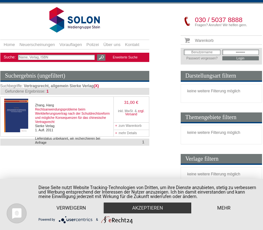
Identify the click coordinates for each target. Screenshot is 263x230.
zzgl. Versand (134, 112)
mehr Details (126, 133)
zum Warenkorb (128, 125)
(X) (96, 86)
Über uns (112, 44)
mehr (224, 208)
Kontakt (132, 44)
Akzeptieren (147, 208)
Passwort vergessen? (202, 58)
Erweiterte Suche (125, 57)
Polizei (92, 44)
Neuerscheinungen (37, 44)
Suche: (10, 57)
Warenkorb (204, 40)
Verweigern (71, 208)
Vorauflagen (70, 44)
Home (9, 44)
